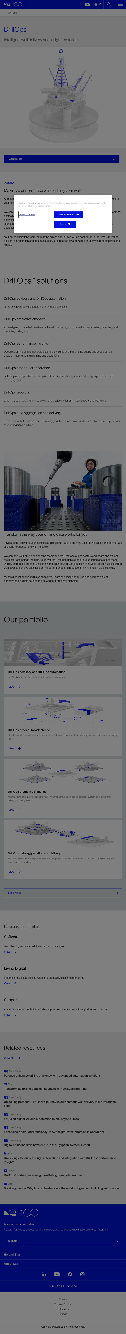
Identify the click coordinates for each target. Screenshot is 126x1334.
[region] (63, 214)
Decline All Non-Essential (68, 215)
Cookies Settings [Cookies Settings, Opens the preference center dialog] (27, 215)
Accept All (65, 224)
